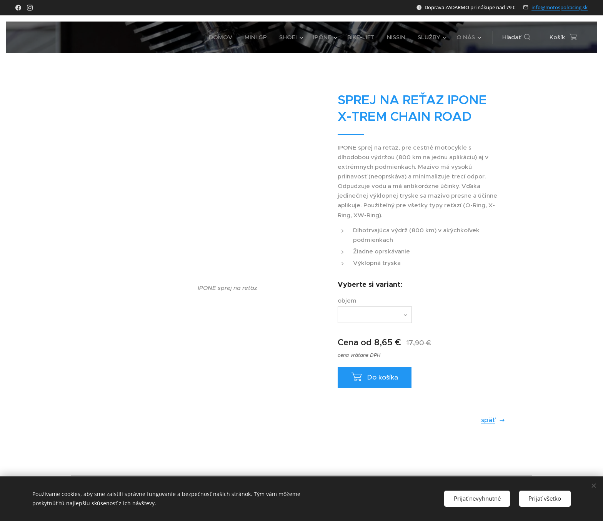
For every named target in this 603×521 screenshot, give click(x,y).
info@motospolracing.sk (559, 7)
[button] (516, 37)
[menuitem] (222, 37)
